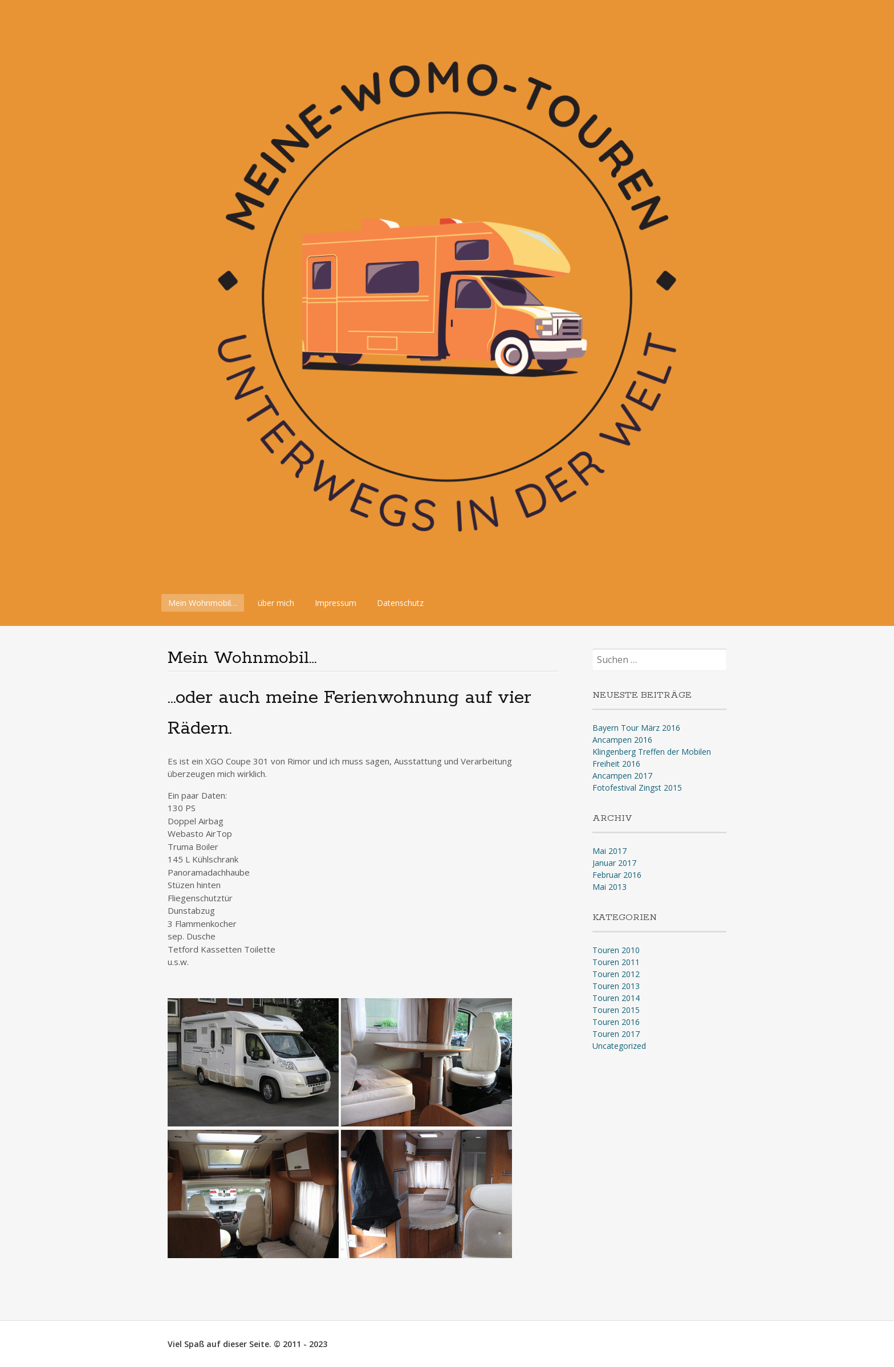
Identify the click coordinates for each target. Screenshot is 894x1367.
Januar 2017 (614, 862)
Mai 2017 (609, 850)
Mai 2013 (609, 886)
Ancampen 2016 (622, 739)
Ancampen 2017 (622, 775)
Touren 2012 (616, 974)
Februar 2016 (616, 874)
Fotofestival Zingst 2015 (637, 787)
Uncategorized (619, 1045)
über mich (276, 602)
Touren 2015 (616, 1009)
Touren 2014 (616, 997)
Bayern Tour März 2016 (636, 727)
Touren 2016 (616, 1021)
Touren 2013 (616, 986)
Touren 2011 (616, 962)
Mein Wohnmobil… (202, 602)
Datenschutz (400, 602)
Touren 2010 (616, 950)
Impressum (335, 602)
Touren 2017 (616, 1033)
